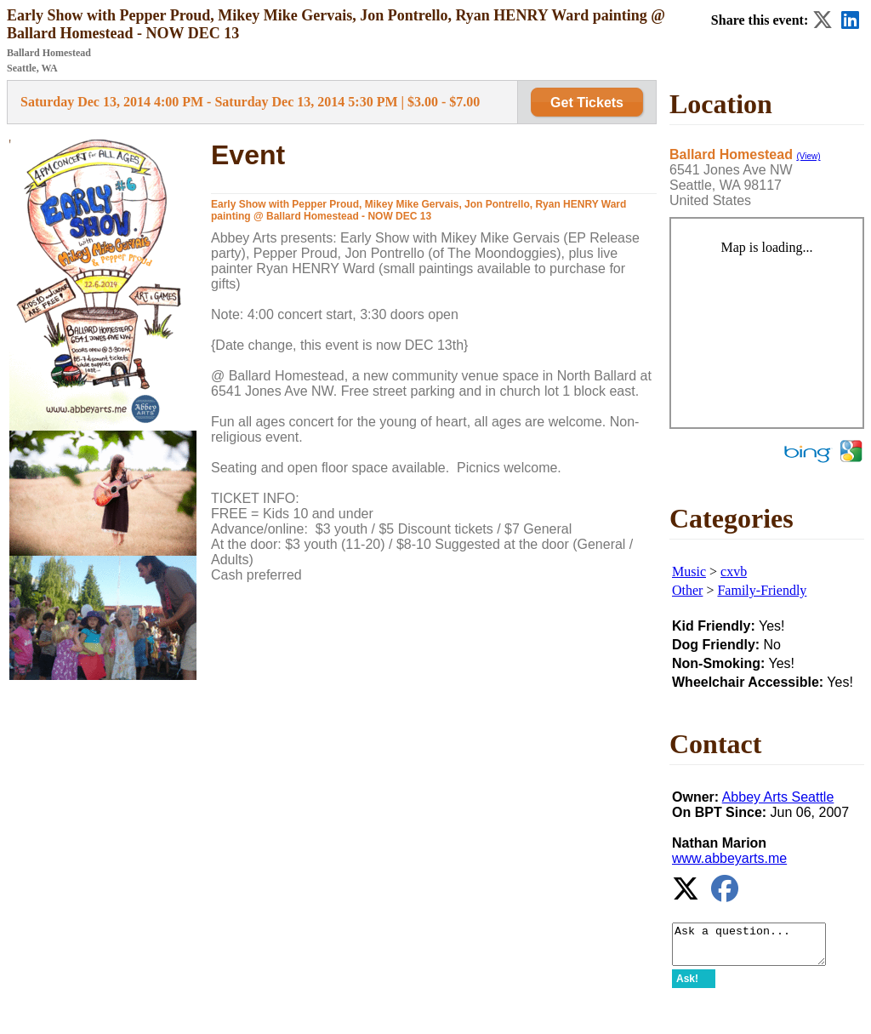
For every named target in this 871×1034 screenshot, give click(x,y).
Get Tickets (586, 102)
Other (687, 590)
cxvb (733, 571)
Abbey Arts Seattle (778, 797)
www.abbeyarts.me (729, 858)
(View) (808, 156)
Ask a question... (757, 948)
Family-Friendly (761, 590)
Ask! (687, 986)
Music (689, 571)
